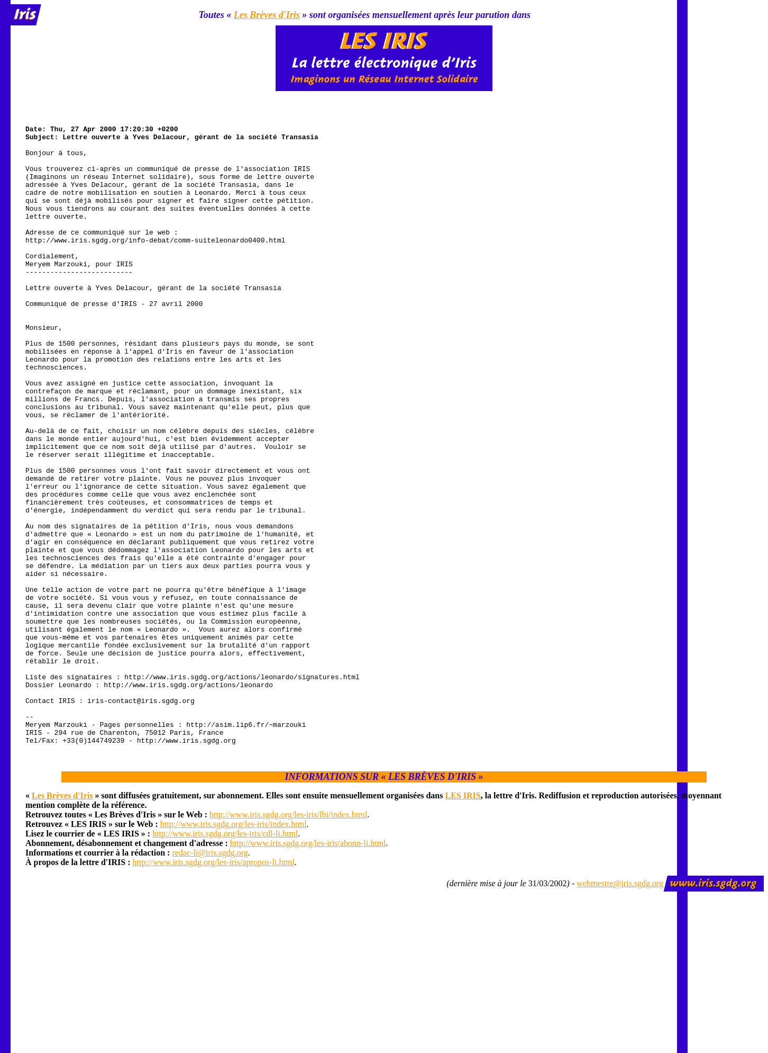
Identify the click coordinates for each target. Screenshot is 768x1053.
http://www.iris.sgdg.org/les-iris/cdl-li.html (225, 959)
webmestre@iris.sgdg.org (620, 1008)
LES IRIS (462, 920)
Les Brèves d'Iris (267, 15)
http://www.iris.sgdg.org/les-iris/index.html (233, 949)
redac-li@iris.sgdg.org (210, 978)
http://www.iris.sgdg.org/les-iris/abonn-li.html (308, 968)
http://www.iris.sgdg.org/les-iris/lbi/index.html (288, 939)
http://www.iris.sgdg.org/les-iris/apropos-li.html (214, 987)
